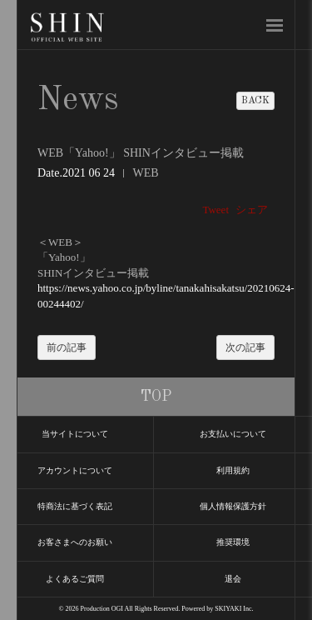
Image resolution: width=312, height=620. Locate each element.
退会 (233, 578)
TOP (156, 396)
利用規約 (233, 470)
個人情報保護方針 (233, 506)
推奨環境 (233, 542)
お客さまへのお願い (74, 542)
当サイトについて (75, 433)
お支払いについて (233, 433)
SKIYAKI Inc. (234, 608)
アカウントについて (74, 470)
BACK (255, 101)
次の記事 (245, 347)
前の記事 (67, 347)
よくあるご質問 (75, 578)
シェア (251, 209)
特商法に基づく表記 (74, 506)
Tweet (215, 209)
